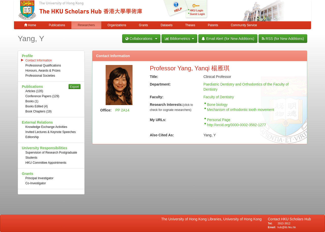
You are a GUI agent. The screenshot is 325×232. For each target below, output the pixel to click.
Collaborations (141, 39)
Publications (57, 25)
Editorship (32, 137)
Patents (213, 25)
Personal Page (218, 120)
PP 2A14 (122, 110)
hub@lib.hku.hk (286, 227)
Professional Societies (40, 75)
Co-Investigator (35, 183)
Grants (143, 25)
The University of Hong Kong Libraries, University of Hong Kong (212, 219)
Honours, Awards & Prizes (42, 70)
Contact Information (38, 60)
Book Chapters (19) (38, 111)
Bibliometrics (179, 39)
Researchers (86, 25)
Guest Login (197, 14)
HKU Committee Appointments (45, 162)
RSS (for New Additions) (283, 39)
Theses (190, 25)
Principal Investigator (39, 178)
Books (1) (31, 101)
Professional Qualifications (43, 65)
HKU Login (196, 10)
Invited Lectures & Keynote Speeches (50, 132)
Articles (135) (34, 91)
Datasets (167, 25)
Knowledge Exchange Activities (46, 127)
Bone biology (217, 105)
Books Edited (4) (36, 106)
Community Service (244, 25)
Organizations (117, 25)
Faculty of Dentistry (218, 97)
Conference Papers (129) (42, 96)
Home (30, 25)
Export (74, 87)
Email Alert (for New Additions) (228, 39)
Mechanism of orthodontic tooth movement (240, 110)
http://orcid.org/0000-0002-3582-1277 (236, 125)
